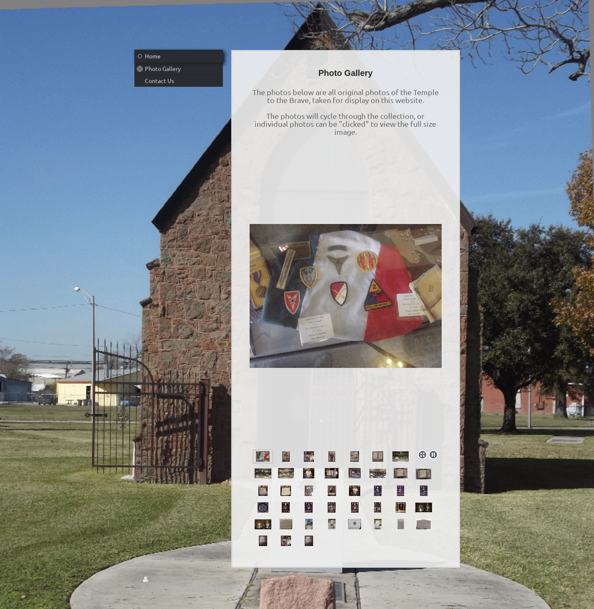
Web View (438, 588)
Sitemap (180, 580)
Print (154, 580)
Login (444, 580)
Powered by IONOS (205, 588)
